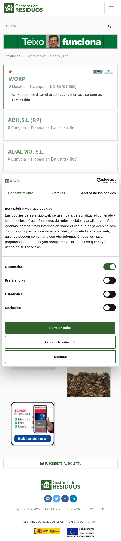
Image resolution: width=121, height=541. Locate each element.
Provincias (11, 56)
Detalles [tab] (58, 193)
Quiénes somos (28, 509)
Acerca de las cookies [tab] (98, 193)
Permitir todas (61, 328)
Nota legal (53, 509)
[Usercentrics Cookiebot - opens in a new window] (96, 180)
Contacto (74, 509)
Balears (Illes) (63, 86)
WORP (17, 79)
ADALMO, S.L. (26, 151)
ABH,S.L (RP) (25, 120)
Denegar (60, 356)
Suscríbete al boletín (60, 463)
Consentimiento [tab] (20, 193)
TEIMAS (91, 522)
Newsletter (95, 509)
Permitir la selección (60, 342)
